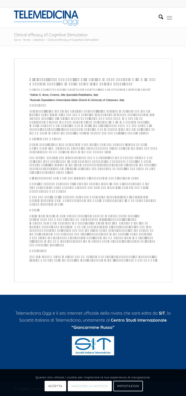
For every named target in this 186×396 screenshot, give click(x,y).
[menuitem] (158, 18)
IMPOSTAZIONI (128, 386)
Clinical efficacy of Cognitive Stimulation (51, 34)
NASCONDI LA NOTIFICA (89, 386)
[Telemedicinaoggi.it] (77, 18)
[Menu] (169, 18)
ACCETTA (55, 386)
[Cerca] (158, 18)
